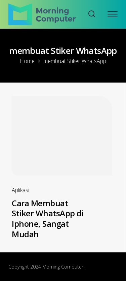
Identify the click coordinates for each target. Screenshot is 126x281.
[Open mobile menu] (113, 14)
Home (27, 61)
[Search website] (92, 14)
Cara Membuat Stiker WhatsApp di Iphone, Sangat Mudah (48, 218)
